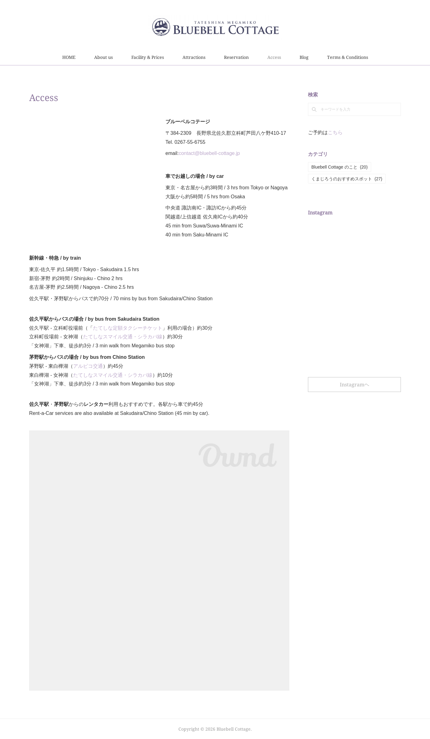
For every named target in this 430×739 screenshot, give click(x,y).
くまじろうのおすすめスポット (346, 178)
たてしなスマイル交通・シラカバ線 (122, 336)
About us (103, 57)
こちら (335, 132)
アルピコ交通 (88, 366)
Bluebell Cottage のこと (339, 167)
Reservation (236, 57)
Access (274, 57)
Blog (304, 57)
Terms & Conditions (347, 57)
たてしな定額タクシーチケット (127, 328)
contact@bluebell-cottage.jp (209, 153)
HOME (69, 57)
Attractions (193, 57)
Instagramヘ (354, 384)
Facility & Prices (147, 57)
